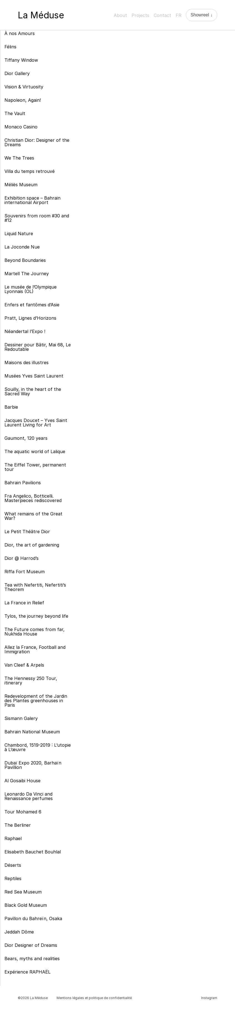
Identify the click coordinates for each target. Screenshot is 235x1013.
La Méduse (41, 15)
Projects (140, 15)
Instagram (209, 998)
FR (178, 15)
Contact (162, 15)
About (120, 15)
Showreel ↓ (202, 15)
